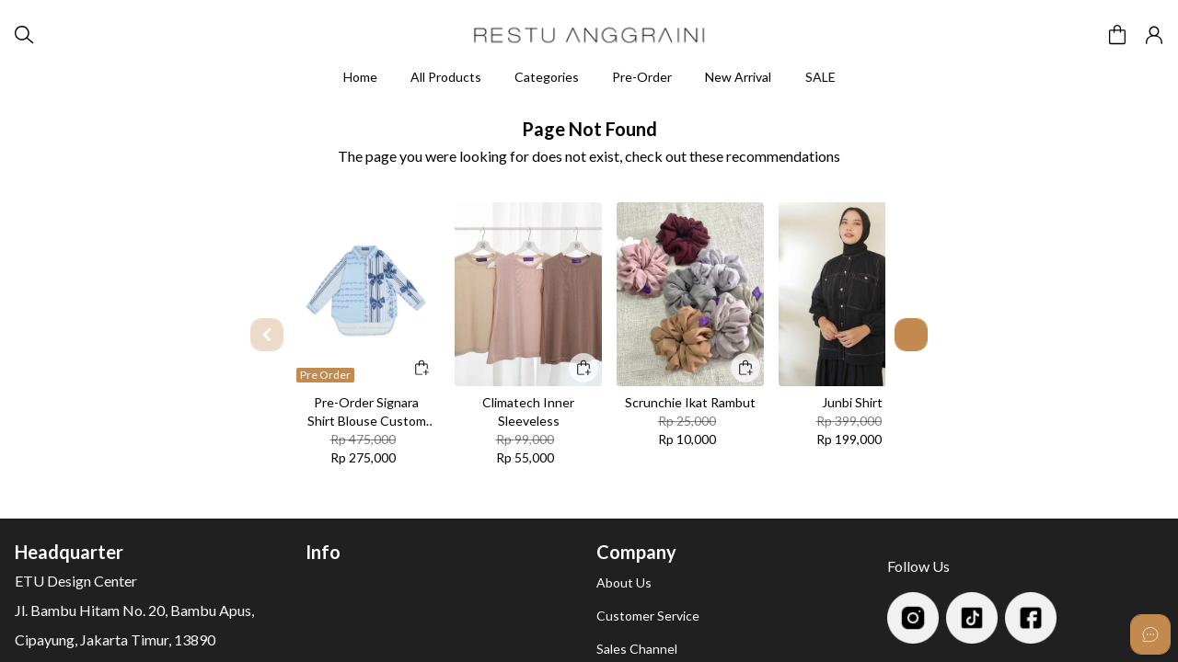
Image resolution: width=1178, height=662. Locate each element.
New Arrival (738, 77)
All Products (445, 77)
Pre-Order (642, 77)
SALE (822, 77)
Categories (546, 77)
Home (360, 77)
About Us (624, 582)
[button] (1117, 34)
